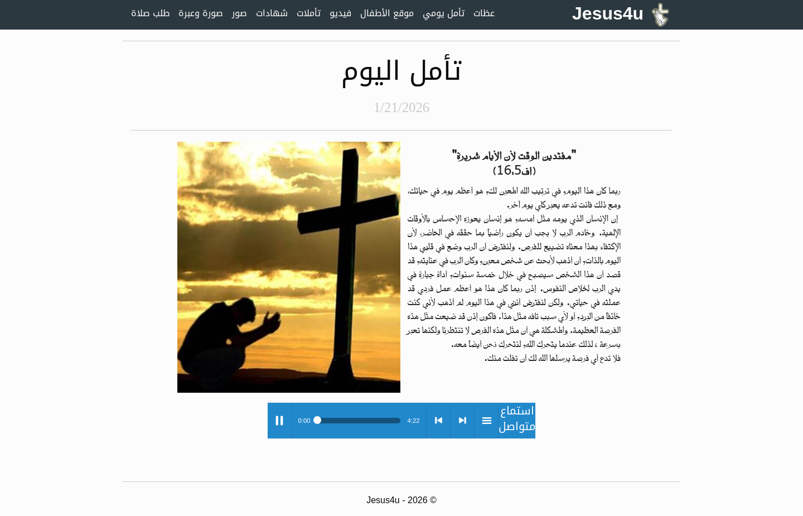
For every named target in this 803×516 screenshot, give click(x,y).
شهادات (272, 13)
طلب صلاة (150, 13)
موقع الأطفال (387, 13)
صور (239, 13)
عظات (484, 13)
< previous (438, 420)
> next (462, 420)
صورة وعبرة (200, 13)
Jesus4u (620, 13)
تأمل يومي (444, 13)
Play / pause (279, 420)
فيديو (340, 13)
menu (486, 420)
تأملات (309, 13)
